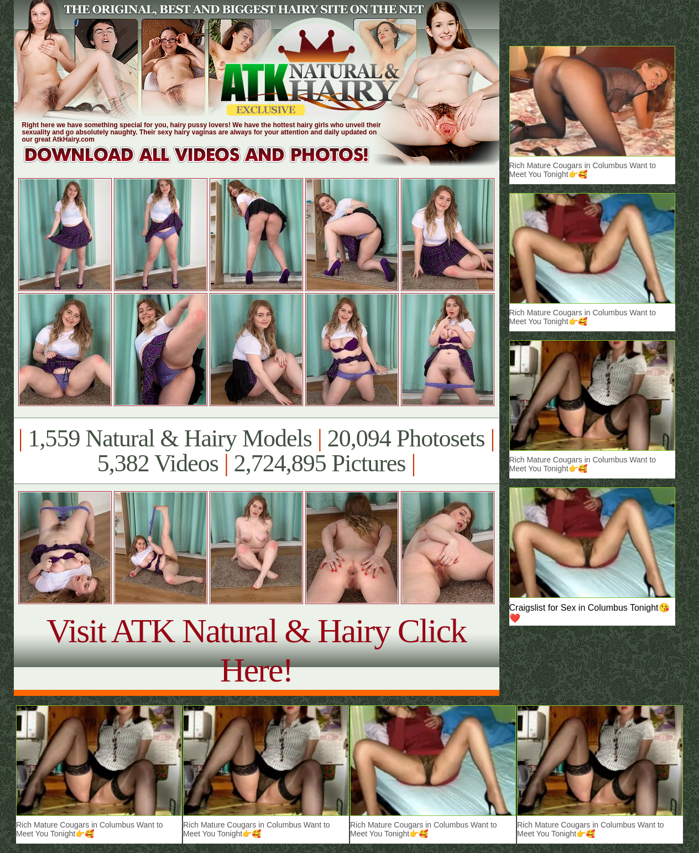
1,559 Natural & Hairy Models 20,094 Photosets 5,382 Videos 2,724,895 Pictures (256, 451)
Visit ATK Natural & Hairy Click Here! (256, 650)
